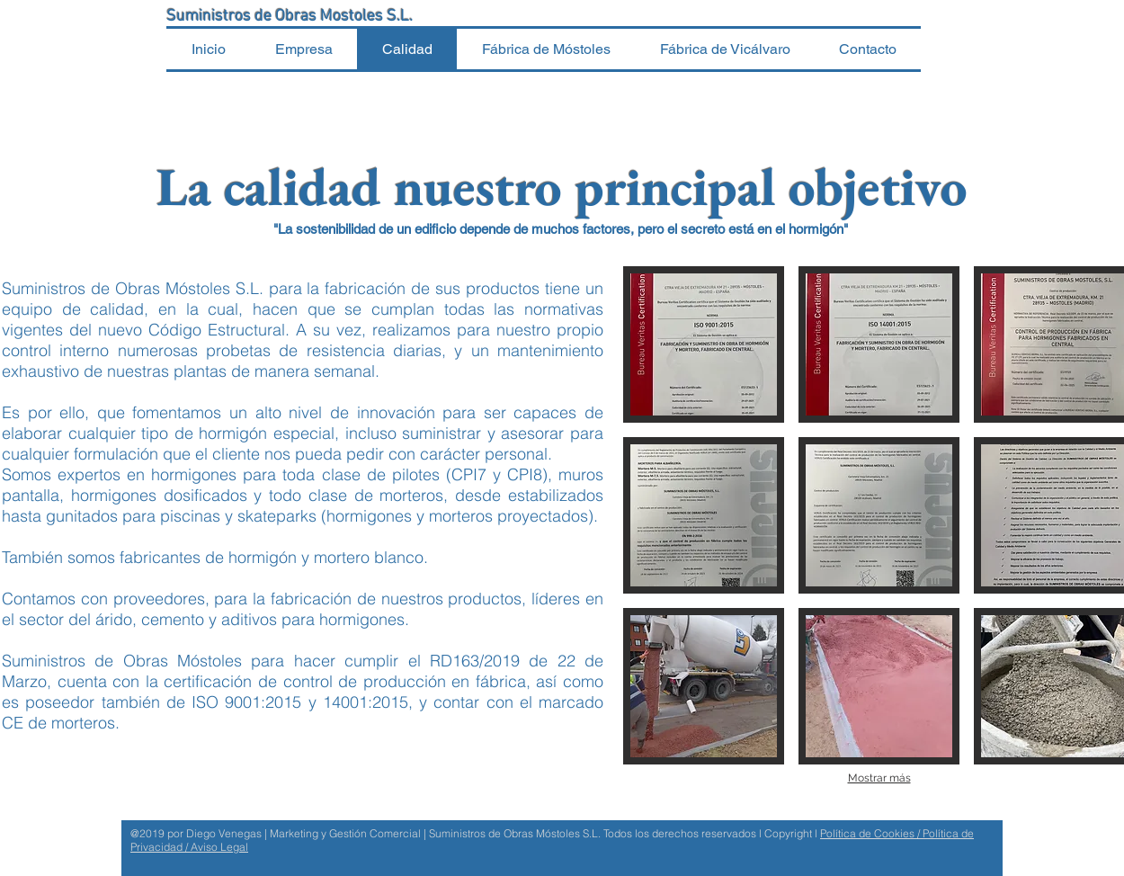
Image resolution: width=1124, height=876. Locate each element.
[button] (703, 344)
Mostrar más (879, 778)
